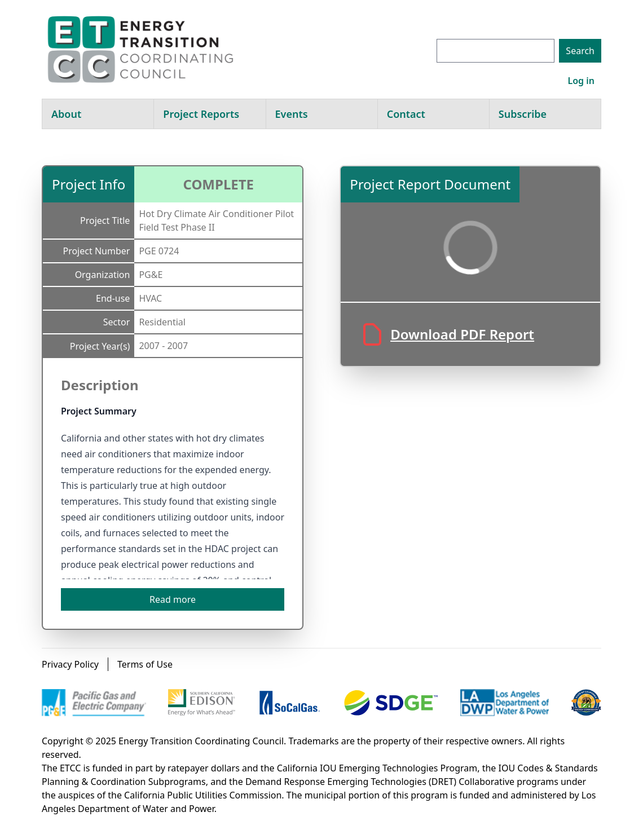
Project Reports (201, 114)
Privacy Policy (70, 664)
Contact (406, 114)
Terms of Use (145, 664)
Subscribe (523, 114)
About (66, 114)
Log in (580, 80)
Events (291, 114)
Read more (172, 599)
